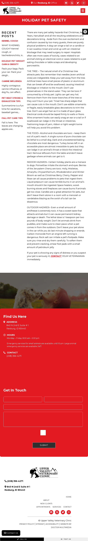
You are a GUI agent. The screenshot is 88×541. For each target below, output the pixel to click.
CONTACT (56, 256)
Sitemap (40, 524)
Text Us (66, 539)
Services (57, 507)
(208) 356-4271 (11, 3)
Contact (67, 507)
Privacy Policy (26, 524)
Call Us (22, 539)
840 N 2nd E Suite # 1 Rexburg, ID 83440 (18, 327)
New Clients (46, 504)
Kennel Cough (10, 41)
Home (68, 497)
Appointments (43, 507)
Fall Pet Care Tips (12, 118)
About (46, 500)
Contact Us (11, 533)
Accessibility (52, 524)
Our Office (45, 3)
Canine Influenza (12, 81)
